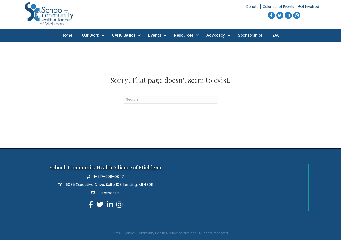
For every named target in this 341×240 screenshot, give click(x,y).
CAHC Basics (123, 35)
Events (154, 35)
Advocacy (215, 35)
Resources (183, 35)
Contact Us (109, 193)
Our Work (90, 35)
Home (67, 35)
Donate (252, 6)
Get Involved (308, 6)
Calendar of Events (278, 6)
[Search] (170, 100)
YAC (276, 35)
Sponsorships (250, 35)
